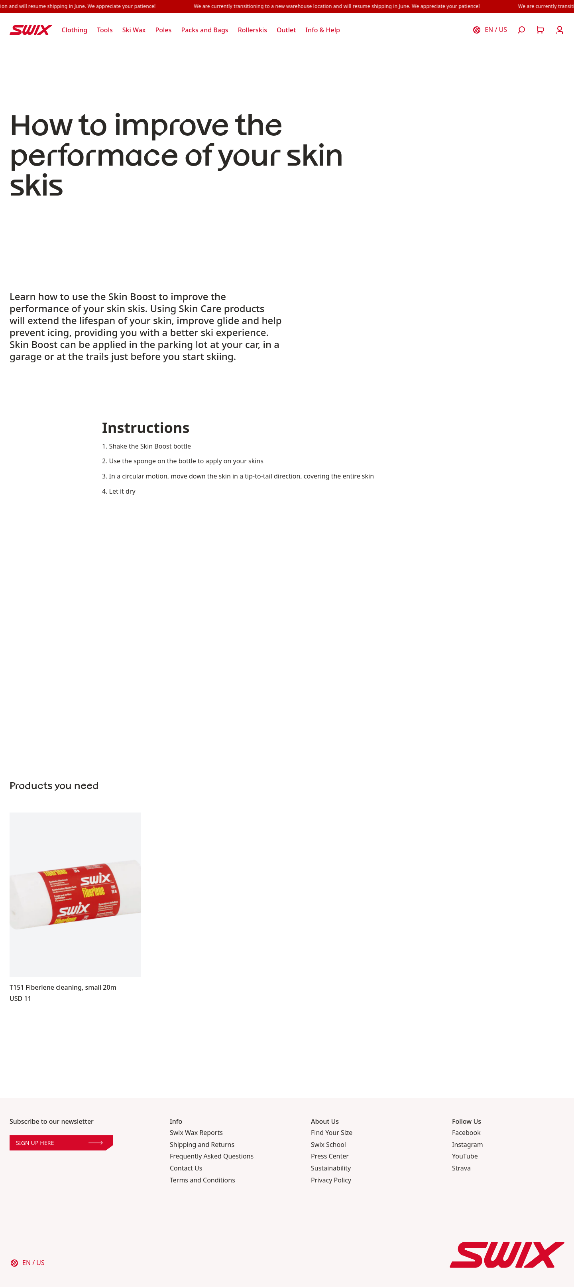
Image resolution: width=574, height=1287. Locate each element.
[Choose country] (489, 30)
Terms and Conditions (202, 1180)
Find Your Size (331, 1133)
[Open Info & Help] (322, 30)
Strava (461, 1168)
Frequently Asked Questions (212, 1156)
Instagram (467, 1145)
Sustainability (331, 1168)
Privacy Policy (331, 1180)
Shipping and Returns (202, 1145)
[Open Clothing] (75, 30)
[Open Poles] (163, 30)
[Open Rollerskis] (252, 30)
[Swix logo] (31, 30)
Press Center (330, 1156)
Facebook (466, 1133)
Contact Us (186, 1168)
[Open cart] (540, 30)
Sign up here (59, 1143)
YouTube (465, 1156)
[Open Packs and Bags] (204, 30)
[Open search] (521, 30)
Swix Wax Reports (196, 1133)
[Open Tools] (105, 30)
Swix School (328, 1145)
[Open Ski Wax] (134, 30)
